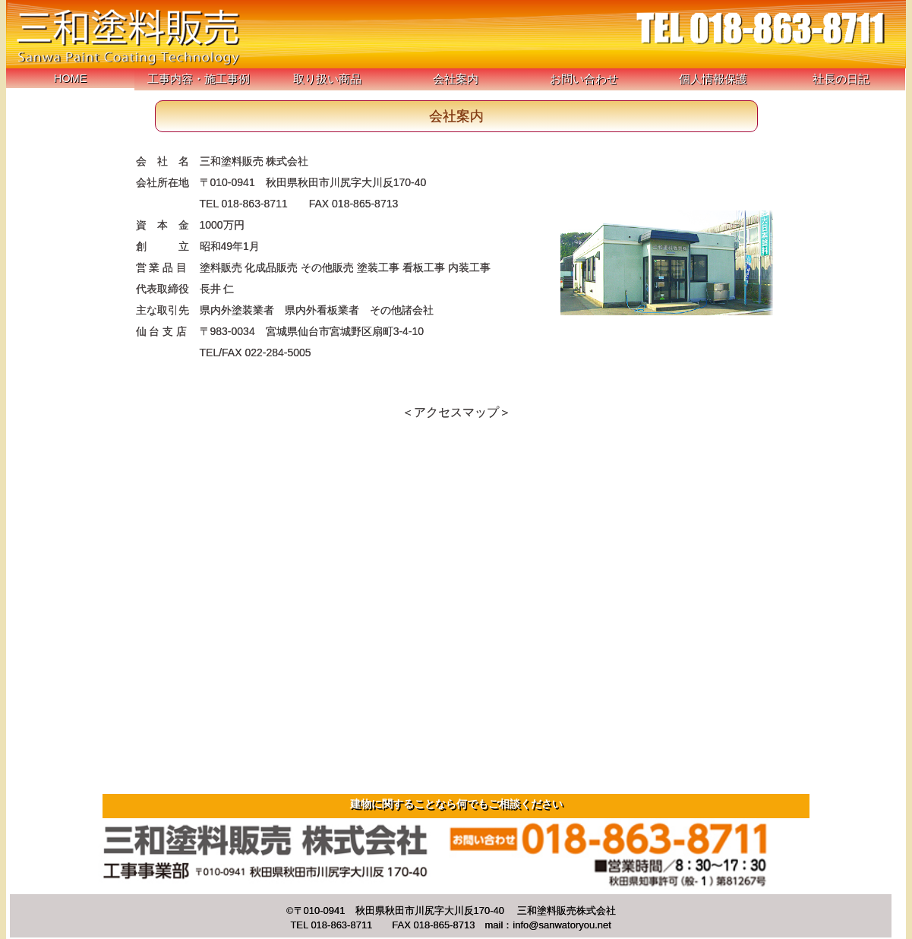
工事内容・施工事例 (198, 79)
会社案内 (455, 79)
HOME (70, 78)
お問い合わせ (584, 79)
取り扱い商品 (327, 79)
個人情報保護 (713, 79)
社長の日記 (841, 79)
